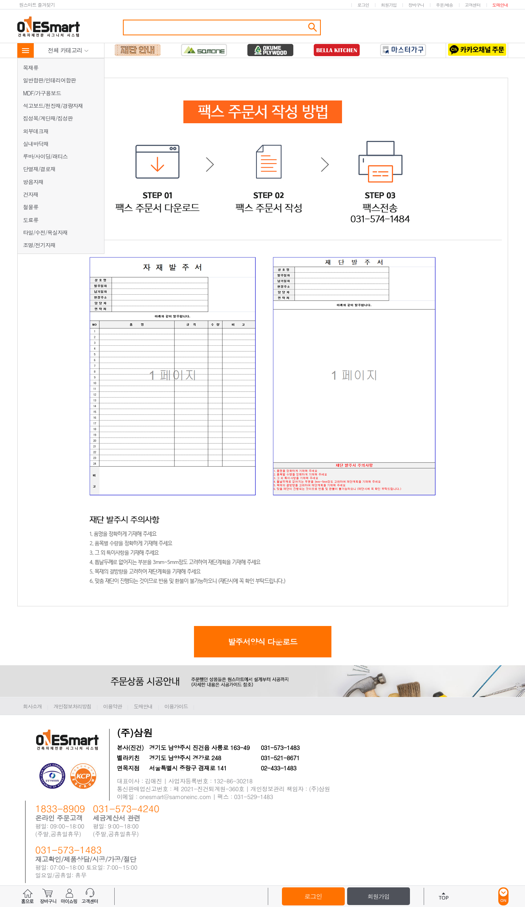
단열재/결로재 (39, 169)
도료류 (30, 220)
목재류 (30, 67)
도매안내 (500, 5)
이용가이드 (176, 706)
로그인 (363, 5)
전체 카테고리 (68, 50)
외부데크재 (36, 131)
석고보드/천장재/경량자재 (53, 105)
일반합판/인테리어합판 (49, 80)
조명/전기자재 (39, 245)
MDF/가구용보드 (42, 93)
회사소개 (32, 706)
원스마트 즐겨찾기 (37, 4)
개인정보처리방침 (72, 706)
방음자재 (33, 182)
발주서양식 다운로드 (262, 641)
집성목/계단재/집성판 (48, 118)
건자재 (30, 194)
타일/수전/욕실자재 (45, 232)
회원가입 (389, 5)
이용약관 (112, 706)
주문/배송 (444, 5)
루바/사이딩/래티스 (45, 156)
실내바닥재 (36, 144)
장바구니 (416, 5)
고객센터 (473, 5)
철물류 (30, 207)
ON (503, 896)
